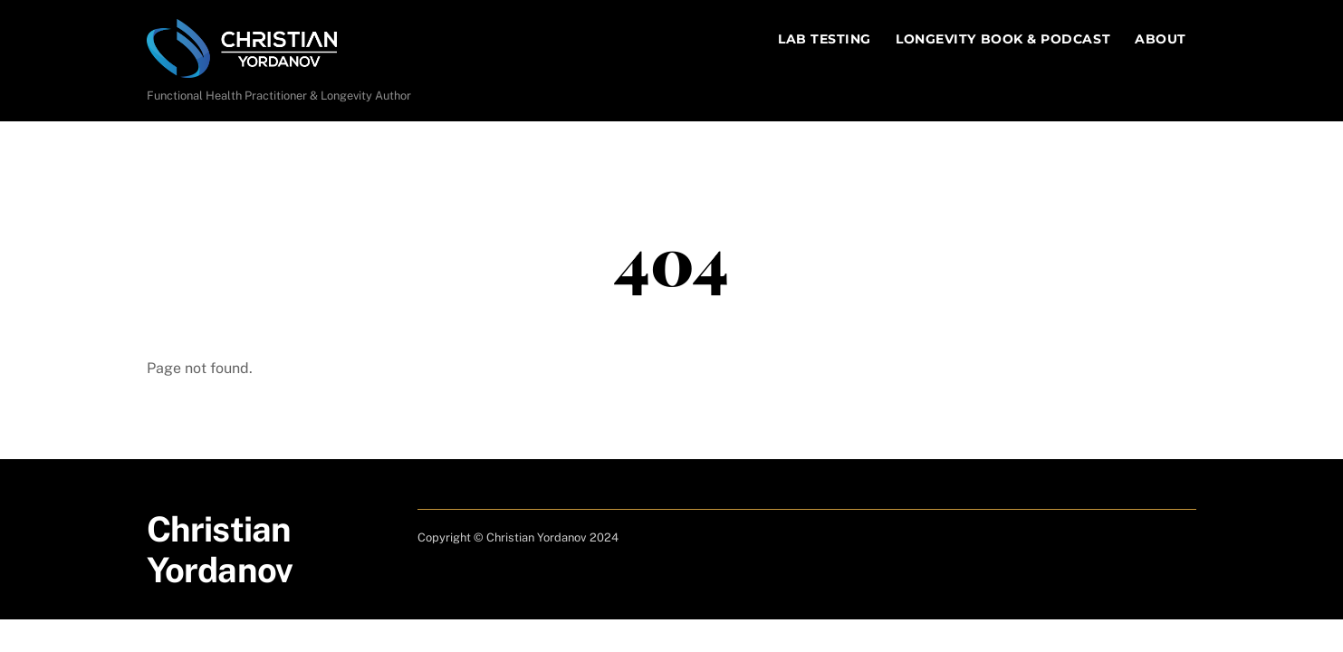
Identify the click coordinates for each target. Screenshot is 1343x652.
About (1160, 39)
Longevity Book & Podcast (1003, 39)
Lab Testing (824, 39)
